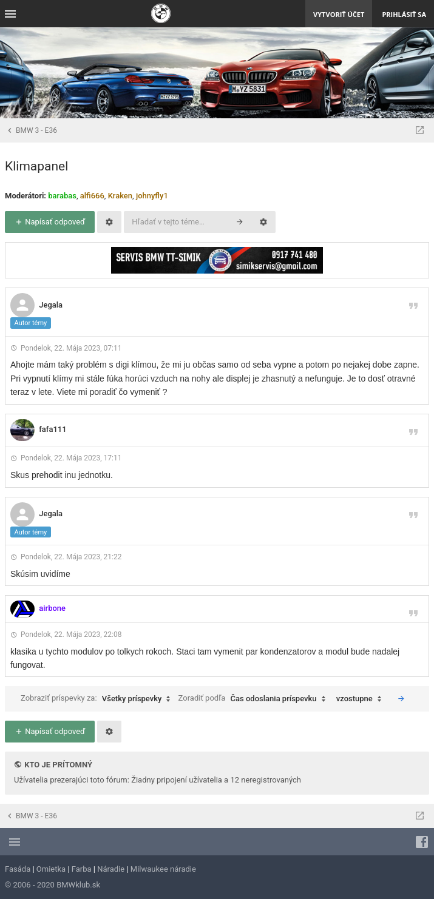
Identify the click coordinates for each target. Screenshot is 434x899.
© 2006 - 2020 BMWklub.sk (52, 884)
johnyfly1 (152, 195)
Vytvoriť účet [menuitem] (338, 14)
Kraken (120, 195)
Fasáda (17, 869)
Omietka (51, 869)
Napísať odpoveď (50, 221)
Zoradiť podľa (254, 699)
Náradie (110, 869)
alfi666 (92, 195)
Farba (82, 869)
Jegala (51, 304)
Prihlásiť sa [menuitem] (404, 14)
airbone (52, 608)
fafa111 (52, 429)
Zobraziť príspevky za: (98, 699)
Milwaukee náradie (163, 869)
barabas (62, 195)
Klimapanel (36, 166)
